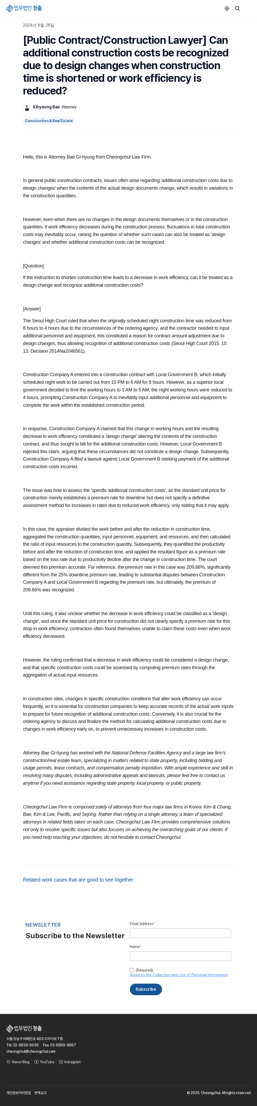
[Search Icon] (237, 8)
